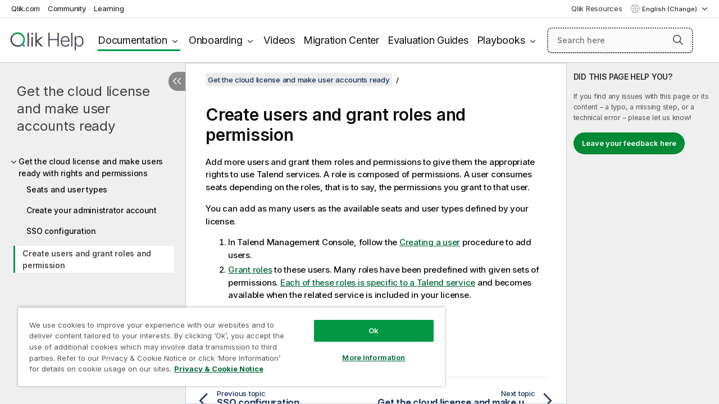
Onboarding (216, 40)
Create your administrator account (91, 210)
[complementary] (643, 233)
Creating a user (429, 242)
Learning (109, 8)
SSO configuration (61, 231)
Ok (365, 322)
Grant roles (250, 269)
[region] (226, 342)
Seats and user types (66, 189)
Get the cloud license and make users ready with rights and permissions (91, 167)
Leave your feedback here (629, 143)
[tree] (92, 213)
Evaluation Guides (428, 40)
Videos (279, 40)
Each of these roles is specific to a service (377, 282)
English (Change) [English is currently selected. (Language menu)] (670, 9)
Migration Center (341, 40)
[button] (678, 39)
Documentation (132, 40)
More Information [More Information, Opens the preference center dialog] (365, 349)
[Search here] (620, 40)
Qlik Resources (596, 8)
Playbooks (501, 40)
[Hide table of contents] (177, 81)
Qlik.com (25, 8)
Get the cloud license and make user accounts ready (83, 108)
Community (67, 8)
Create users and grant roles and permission (86, 259)
